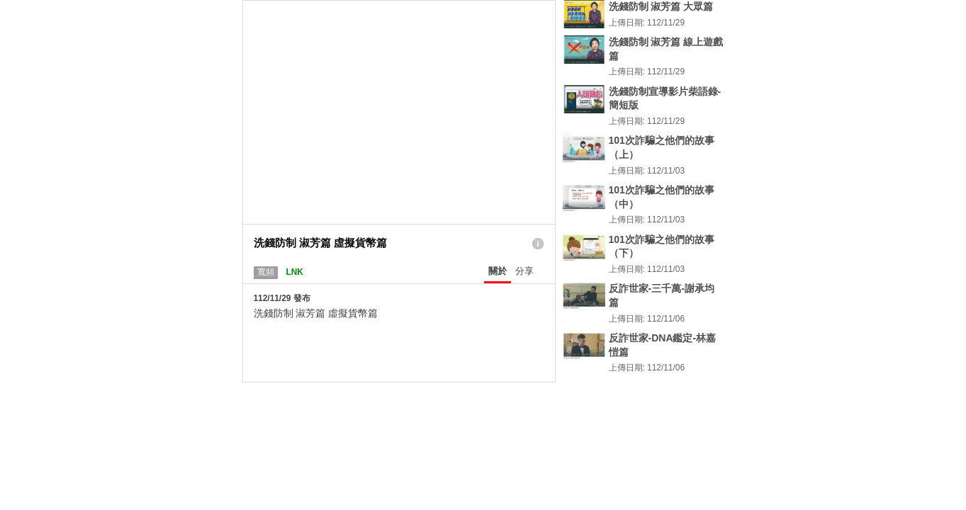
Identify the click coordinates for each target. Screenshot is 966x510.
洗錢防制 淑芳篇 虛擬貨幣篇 (316, 313)
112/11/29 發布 (282, 298)
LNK (294, 272)
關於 (497, 271)
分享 (524, 271)
